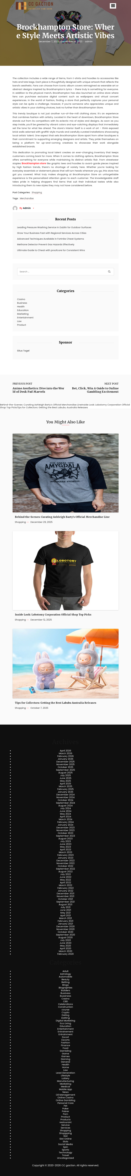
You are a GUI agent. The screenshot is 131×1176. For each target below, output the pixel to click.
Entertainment (25, 317)
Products (65, 1119)
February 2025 (65, 789)
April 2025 (65, 783)
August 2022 (65, 871)
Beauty (65, 979)
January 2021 (65, 923)
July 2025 (65, 775)
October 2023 (65, 833)
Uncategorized (65, 1158)
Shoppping (65, 1133)
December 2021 (65, 893)
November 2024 (65, 797)
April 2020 (65, 948)
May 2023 (65, 846)
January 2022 (65, 890)
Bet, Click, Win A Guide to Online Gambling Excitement (95, 390)
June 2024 (65, 811)
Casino (21, 299)
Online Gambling (65, 1100)
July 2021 (65, 907)
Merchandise (27, 198)
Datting (65, 1018)
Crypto (65, 1012)
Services (65, 1127)
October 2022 (65, 866)
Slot (65, 1136)
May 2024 (65, 813)
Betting (65, 982)
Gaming (65, 1059)
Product (21, 324)
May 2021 (65, 912)
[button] (113, 6)
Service (65, 1125)
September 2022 (65, 868)
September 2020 (65, 934)
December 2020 (65, 926)
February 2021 (65, 921)
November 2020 (65, 929)
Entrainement (65, 1031)
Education (23, 310)
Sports (65, 1149)
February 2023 (65, 855)
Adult (65, 971)
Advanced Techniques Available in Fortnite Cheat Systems (50, 238)
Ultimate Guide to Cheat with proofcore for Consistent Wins (51, 250)
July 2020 (65, 940)
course (65, 1009)
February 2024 (65, 822)
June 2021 (65, 910)
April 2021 (65, 915)
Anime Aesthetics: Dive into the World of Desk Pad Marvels (38, 390)
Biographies (65, 987)
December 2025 (65, 761)
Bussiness (65, 996)
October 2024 (65, 800)
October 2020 (65, 932)
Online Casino (65, 1097)
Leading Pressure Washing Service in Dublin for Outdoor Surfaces (54, 227)
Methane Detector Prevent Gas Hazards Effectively (45, 244)
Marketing (23, 313)
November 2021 (65, 896)
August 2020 (65, 937)
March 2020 (65, 951)
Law (19, 321)
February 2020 (65, 954)
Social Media (65, 1144)
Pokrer (65, 1111)
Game (65, 1053)
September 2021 (65, 901)
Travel (65, 1155)
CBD (65, 1001)
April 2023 (65, 849)
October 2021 (65, 899)
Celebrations (65, 1004)
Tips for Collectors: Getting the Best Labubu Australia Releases (55, 702)
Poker (65, 1108)
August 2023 (65, 838)
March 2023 (65, 852)
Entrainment (66, 1034)
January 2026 (65, 759)
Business (22, 302)
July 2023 (65, 841)
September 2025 (65, 770)
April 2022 (65, 882)
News (66, 1092)
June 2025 (65, 778)
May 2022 (65, 879)
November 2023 (66, 830)
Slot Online (65, 1138)
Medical (65, 1086)
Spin (65, 1147)
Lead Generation (65, 1072)
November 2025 (65, 764)
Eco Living (65, 1023)
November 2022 (66, 863)
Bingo (65, 985)
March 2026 (65, 753)
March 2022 (65, 885)
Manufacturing (65, 1081)
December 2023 (65, 827)
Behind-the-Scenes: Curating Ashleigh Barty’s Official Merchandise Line (62, 517)
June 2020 (65, 943)
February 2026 (65, 756)
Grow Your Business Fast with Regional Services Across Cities (51, 233)
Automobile (65, 976)
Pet (65, 1105)
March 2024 (65, 819)
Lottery (65, 1078)
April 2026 (65, 750)
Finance (65, 1045)
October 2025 (65, 767)
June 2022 (65, 877)
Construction (65, 1007)
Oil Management (65, 1094)
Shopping (37, 192)
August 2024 (65, 805)
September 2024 (65, 802)
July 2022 (65, 874)
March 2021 (65, 918)
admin (88, 41)
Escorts (65, 1039)
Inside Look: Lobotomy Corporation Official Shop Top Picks (53, 614)
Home (65, 1067)
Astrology (65, 974)
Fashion (65, 1042)
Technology (65, 1152)
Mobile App (65, 1089)
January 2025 (65, 792)
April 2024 (65, 816)
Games (65, 1056)
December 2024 (65, 794)
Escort (65, 1037)
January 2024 (65, 824)
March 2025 (65, 786)
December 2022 (65, 860)
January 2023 (65, 857)
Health (21, 306)
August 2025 (65, 772)
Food (65, 1048)
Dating (65, 1015)
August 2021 (65, 904)
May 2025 (65, 781)
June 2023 (65, 844)
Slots (65, 1141)
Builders (65, 990)
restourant (65, 1122)
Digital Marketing (65, 1020)
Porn (65, 1114)
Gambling (65, 1050)
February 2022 (65, 888)
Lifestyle (65, 1075)
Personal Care (65, 1103)
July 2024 (65, 808)
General (65, 1061)
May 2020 (65, 945)
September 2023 (65, 835)
